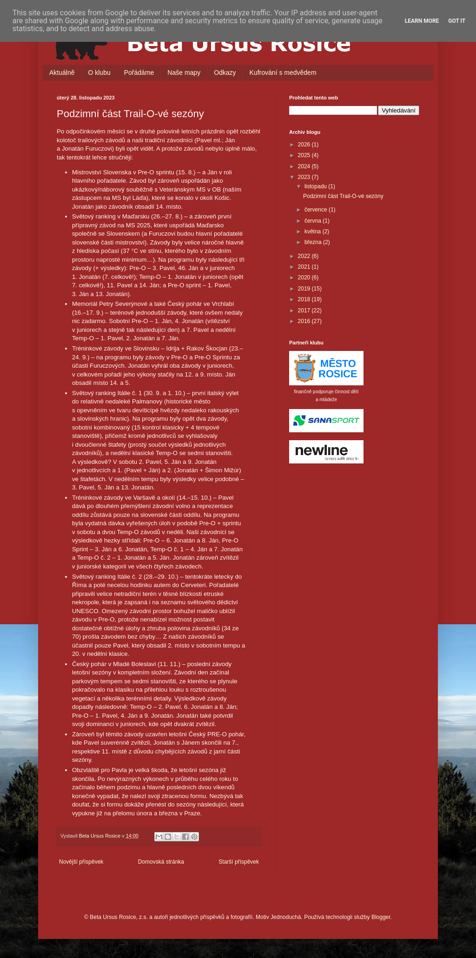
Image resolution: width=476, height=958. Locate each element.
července (316, 209)
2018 (305, 299)
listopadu (316, 186)
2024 (305, 166)
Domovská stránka (161, 862)
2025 (305, 155)
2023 (305, 177)
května (313, 231)
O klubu (99, 72)
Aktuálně (61, 72)
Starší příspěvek (238, 862)
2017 (305, 310)
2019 (305, 288)
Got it (456, 21)
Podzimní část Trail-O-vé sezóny (343, 196)
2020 (305, 277)
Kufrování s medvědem (283, 72)
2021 (305, 267)
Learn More (422, 21)
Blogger (380, 917)
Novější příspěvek (81, 862)
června (313, 221)
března (313, 242)
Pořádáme (139, 72)
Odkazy (225, 72)
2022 (305, 256)
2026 (305, 144)
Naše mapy (183, 72)
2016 (305, 321)
